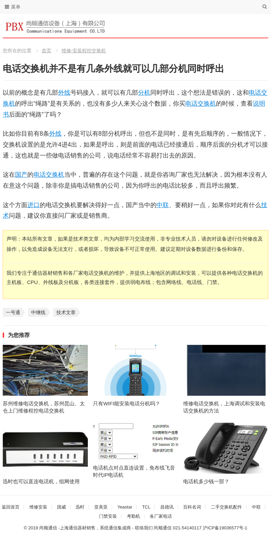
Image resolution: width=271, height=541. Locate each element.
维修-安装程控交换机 (84, 50)
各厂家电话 (161, 516)
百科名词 (192, 507)
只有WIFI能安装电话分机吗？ (126, 403)
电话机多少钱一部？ (206, 481)
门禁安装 (108, 516)
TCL (146, 507)
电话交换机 (200, 103)
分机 (144, 92)
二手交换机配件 (226, 507)
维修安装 (38, 507)
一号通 (13, 312)
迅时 (80, 507)
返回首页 (10, 507)
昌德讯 (167, 507)
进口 (33, 205)
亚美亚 (101, 507)
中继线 (38, 312)
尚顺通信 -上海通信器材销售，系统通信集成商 (85, 527)
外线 (64, 92)
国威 (61, 507)
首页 (46, 50)
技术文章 (66, 312)
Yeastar (124, 507)
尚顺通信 (163, 527)
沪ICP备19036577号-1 (225, 527)
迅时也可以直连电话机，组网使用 (41, 481)
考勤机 (133, 516)
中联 (163, 205)
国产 (21, 174)
